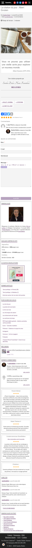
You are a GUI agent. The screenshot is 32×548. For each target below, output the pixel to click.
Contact (9, 535)
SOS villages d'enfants (9, 518)
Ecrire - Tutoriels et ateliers (10, 325)
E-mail (3, 149)
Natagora (6, 527)
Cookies (24, 537)
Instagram (5, 331)
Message (3, 162)
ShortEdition (21, 231)
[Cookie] (3, 544)
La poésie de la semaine (9, 307)
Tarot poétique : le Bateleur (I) (11, 292)
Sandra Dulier (6, 15)
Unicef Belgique (7, 520)
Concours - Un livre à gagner (10, 334)
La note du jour (9, 17)
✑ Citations (19, 102)
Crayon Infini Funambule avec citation (18, 350)
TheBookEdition (6, 229)
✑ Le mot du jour (7, 106)
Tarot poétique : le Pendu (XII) (10, 289)
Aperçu (3, 167)
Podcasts (5, 337)
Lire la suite (26, 372)
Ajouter (16, 198)
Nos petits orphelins (8, 517)
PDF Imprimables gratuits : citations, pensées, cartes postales (15, 322)
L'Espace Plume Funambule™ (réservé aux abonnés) (14, 340)
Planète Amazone (8, 529)
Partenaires (16, 535)
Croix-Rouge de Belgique (10, 522)
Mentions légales (10, 537)
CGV (19, 537)
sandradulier (12, 363)
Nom (2, 142)
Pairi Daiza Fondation (9, 525)
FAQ (23, 535)
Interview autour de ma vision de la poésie (14, 295)
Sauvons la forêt (7, 523)
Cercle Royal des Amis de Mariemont (13, 530)
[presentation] (14, 192)
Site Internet (4, 156)
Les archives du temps (9, 318)
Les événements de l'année (10, 315)
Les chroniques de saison (9, 312)
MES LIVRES (16, 87)
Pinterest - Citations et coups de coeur (13, 328)
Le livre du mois (7, 309)
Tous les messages (9, 508)
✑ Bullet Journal (7, 102)
